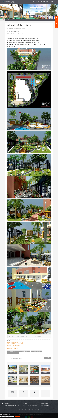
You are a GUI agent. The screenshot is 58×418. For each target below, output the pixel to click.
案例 (38, 1)
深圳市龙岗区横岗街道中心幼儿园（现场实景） (15, 343)
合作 (49, 1)
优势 (36, 1)
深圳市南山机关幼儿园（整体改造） (16, 356)
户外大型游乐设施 (31, 351)
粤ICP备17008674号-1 (38, 410)
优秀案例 (12, 19)
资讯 (44, 1)
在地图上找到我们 (44, 401)
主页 (6, 19)
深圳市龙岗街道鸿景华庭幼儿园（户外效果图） (15, 342)
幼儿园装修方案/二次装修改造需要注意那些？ (15, 346)
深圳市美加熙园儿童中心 (14, 355)
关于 (47, 1)
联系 (52, 1)
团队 (41, 1)
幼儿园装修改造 (12, 351)
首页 (33, 1)
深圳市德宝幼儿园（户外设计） (12, 348)
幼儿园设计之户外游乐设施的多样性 (13, 345)
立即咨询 (17, 416)
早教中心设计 (41, 351)
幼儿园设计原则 (22, 351)
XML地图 (43, 410)
